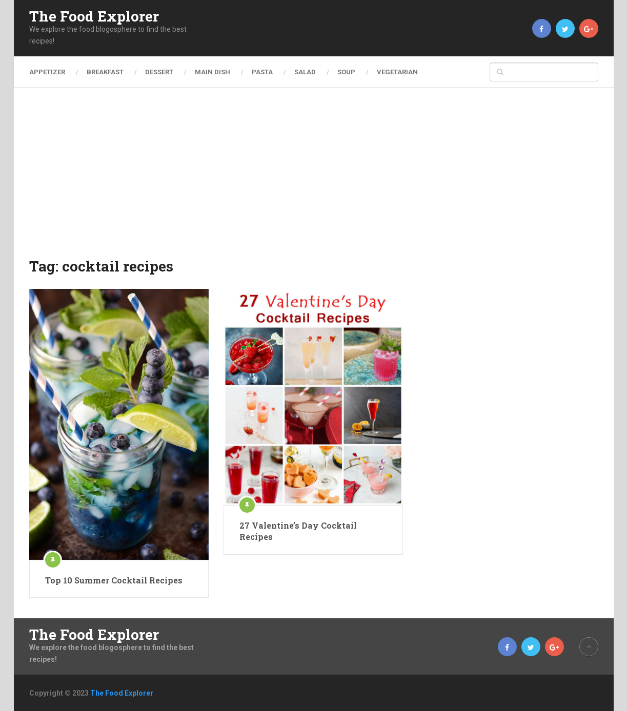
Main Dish (212, 72)
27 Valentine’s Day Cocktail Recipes (298, 531)
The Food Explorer (94, 16)
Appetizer (47, 72)
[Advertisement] (313, 179)
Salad (305, 72)
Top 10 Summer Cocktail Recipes (114, 580)
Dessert (159, 72)
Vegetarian (397, 72)
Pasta (262, 72)
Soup (346, 72)
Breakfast (105, 72)
